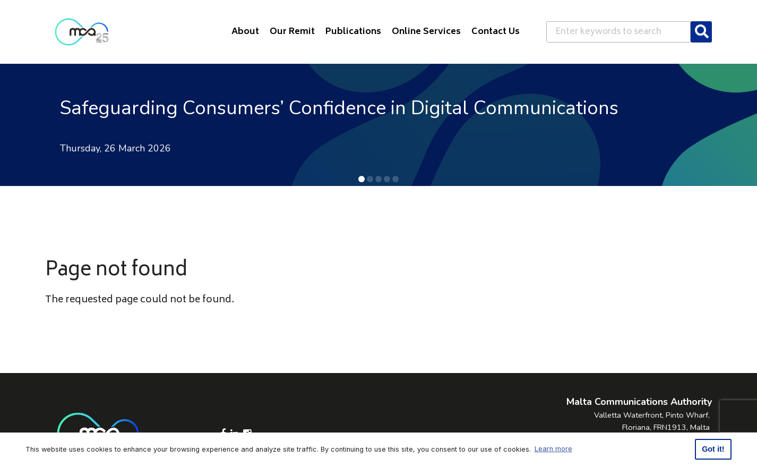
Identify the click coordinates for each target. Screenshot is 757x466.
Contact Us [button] (495, 31)
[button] (361, 179)
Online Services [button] (426, 31)
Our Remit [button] (292, 31)
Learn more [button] (553, 449)
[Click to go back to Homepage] (81, 32)
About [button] (245, 31)
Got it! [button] (713, 449)
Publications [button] (353, 31)
